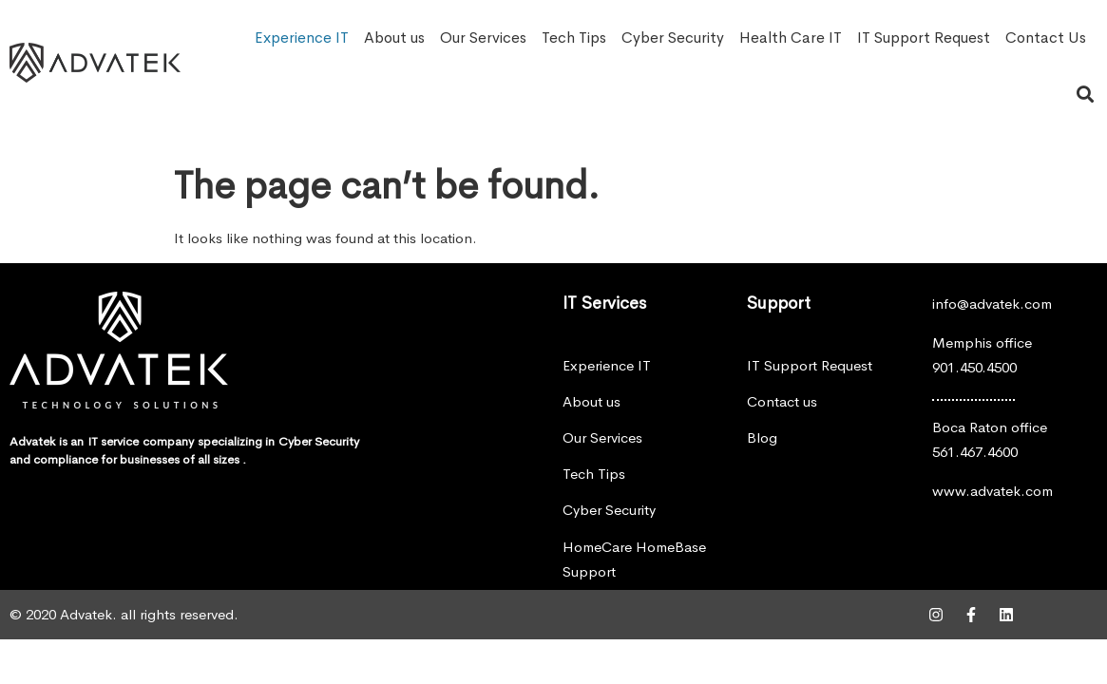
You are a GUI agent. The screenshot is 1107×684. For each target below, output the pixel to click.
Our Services (483, 38)
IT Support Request (923, 38)
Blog (762, 437)
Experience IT (302, 38)
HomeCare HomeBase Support (634, 559)
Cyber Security (672, 38)
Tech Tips (574, 38)
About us (394, 38)
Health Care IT (790, 38)
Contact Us (1045, 38)
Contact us (782, 401)
